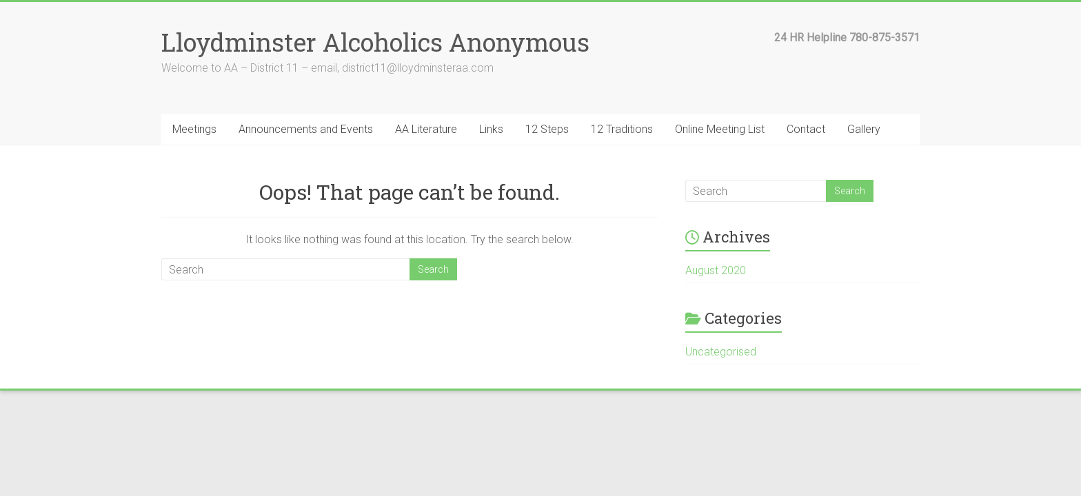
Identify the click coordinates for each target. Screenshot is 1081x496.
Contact (806, 129)
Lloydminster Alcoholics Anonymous (375, 42)
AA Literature (426, 129)
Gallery (863, 129)
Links (491, 129)
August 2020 (715, 270)
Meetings (194, 129)
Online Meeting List (720, 129)
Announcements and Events (306, 129)
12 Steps (547, 129)
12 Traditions (622, 129)
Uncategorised (720, 351)
